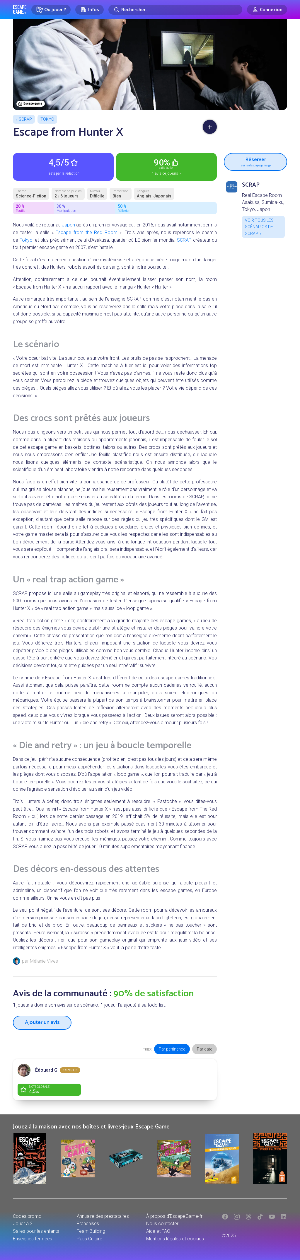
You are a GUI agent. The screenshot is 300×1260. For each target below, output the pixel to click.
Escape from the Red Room (86, 232)
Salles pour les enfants (36, 1231)
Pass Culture (89, 1239)
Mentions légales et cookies (175, 1239)
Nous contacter (162, 1223)
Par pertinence (172, 1049)
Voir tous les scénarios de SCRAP (259, 227)
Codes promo (27, 1216)
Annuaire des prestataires (103, 1216)
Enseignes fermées (32, 1239)
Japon (68, 225)
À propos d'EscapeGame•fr (174, 1216)
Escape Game (20, 9)
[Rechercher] (175, 10)
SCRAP (25, 119)
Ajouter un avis (42, 1022)
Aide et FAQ (158, 1231)
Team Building (91, 1231)
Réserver (255, 161)
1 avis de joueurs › (166, 166)
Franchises (88, 1223)
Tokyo (47, 119)
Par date (204, 1049)
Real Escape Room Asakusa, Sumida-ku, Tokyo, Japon (263, 202)
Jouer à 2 (23, 1223)
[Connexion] (267, 10)
